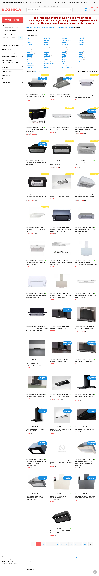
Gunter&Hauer (48, 63)
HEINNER (64, 38)
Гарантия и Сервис (73, 2)
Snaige (81, 52)
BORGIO (29, 56)
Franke (46, 48)
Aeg (28, 38)
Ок (20, 37)
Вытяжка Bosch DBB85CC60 (35, 396)
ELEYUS (46, 40)
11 (85, 544)
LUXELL (64, 56)
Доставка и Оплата (60, 2)
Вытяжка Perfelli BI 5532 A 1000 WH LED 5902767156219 (36, 296)
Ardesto (29, 44)
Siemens (81, 46)
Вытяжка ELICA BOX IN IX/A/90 (60, 96)
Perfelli (64, 65)
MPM (63, 62)
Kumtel (64, 52)
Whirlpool (81, 62)
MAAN (63, 58)
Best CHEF (30, 54)
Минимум (5, 34)
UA (86, 8)
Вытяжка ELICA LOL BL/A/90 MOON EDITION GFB (84, 397)
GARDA (46, 52)
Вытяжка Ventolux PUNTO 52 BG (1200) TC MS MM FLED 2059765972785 (36, 463)
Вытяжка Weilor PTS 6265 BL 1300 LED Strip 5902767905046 (37, 329)
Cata (28, 62)
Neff (63, 63)
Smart (80, 48)
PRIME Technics (66, 67)
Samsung (81, 40)
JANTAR (64, 46)
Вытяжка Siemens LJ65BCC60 (59, 328)
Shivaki (81, 44)
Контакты (84, 2)
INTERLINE (65, 44)
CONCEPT (30, 65)
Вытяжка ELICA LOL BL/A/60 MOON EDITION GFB (35, 430)
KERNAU (64, 50)
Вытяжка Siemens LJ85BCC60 (59, 361)
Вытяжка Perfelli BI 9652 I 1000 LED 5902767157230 (85, 230)
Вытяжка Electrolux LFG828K (59, 397)
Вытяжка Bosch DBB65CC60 (84, 329)
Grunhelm (47, 62)
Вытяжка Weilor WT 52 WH (83, 97)
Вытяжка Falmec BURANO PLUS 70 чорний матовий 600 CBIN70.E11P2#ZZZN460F (37, 363)
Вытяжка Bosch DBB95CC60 (84, 361)
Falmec (46, 46)
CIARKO (29, 63)
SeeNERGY (82, 42)
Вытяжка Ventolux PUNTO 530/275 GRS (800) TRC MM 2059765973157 (34, 497)
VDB (80, 56)
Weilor (81, 60)
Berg (28, 52)
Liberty (64, 54)
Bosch (29, 58)
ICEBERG (64, 42)
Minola (63, 60)
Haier (45, 65)
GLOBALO (47, 56)
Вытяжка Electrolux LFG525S (59, 196)
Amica (29, 42)
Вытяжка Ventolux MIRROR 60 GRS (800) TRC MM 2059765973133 (86, 497)
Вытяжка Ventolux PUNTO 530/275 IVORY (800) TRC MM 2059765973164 (84, 463)
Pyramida (81, 38)
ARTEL (29, 46)
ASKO (29, 48)
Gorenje (46, 58)
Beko (28, 50)
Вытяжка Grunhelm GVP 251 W (60, 130)
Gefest (46, 54)
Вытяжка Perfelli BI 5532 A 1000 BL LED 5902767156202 (60, 230)
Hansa (46, 67)
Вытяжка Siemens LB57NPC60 (84, 429)
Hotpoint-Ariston (66, 40)
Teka (80, 54)
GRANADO (47, 60)
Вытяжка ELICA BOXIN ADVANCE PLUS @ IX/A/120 (60, 430)
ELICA (46, 42)
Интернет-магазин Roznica (34, 27)
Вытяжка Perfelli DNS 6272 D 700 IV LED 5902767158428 (60, 296)
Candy (29, 60)
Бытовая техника (49, 27)
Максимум (13, 34)
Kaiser (63, 48)
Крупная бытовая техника (65, 27)
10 (80, 544)
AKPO (29, 40)
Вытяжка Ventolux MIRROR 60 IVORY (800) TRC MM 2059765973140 (59, 497)
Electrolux (47, 38)
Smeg (80, 50)
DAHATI (29, 67)
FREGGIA (46, 50)
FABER (46, 44)
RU (86, 10)
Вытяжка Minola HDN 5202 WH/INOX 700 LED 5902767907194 (86, 263)
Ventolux (81, 58)
